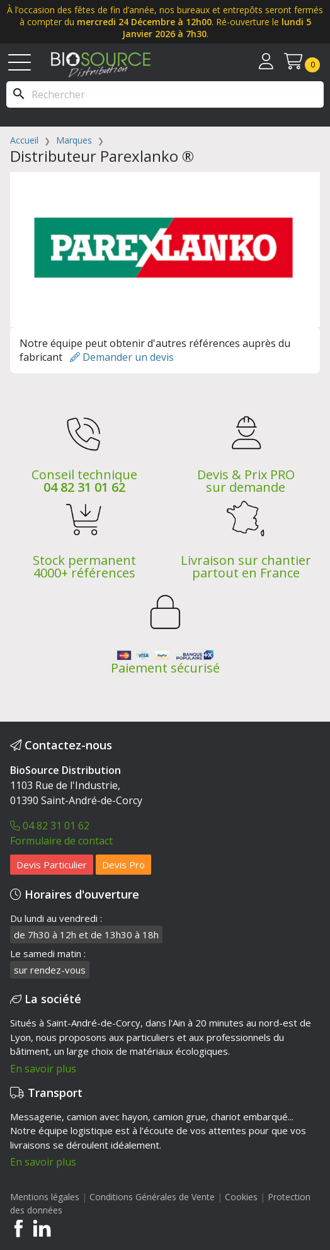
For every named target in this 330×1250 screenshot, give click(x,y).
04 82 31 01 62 (84, 487)
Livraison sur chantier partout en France (246, 566)
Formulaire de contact (61, 841)
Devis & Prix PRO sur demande (246, 481)
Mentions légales (44, 1197)
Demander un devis (122, 357)
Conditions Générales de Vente (152, 1197)
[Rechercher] (165, 94)
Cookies (242, 1197)
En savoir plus (43, 1069)
